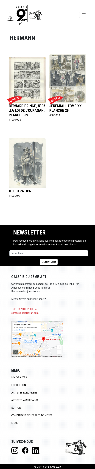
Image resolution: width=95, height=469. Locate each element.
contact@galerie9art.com (25, 312)
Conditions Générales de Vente (31, 415)
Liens (14, 422)
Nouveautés (19, 377)
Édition (16, 407)
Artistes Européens (24, 392)
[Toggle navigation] (83, 15)
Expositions (19, 385)
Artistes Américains (24, 400)
